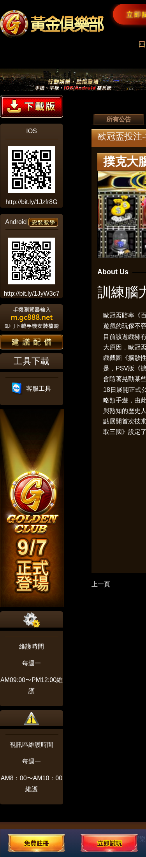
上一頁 (100, 584)
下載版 (31, 106)
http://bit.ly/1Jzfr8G (31, 202)
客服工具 (31, 388)
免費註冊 (36, 843)
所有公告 (118, 119)
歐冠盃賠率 (118, 315)
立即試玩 (109, 843)
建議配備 (31, 342)
